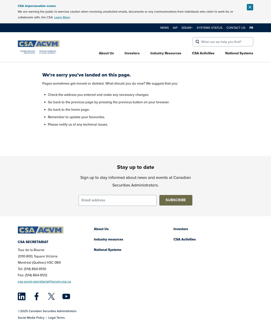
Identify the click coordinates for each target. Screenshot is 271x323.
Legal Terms (56, 317)
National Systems (239, 53)
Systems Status (209, 27)
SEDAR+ (187, 27)
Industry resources (108, 239)
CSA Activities (203, 53)
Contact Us (235, 27)
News (164, 27)
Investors (132, 53)
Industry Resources (165, 53)
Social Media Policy (31, 317)
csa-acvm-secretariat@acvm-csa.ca (44, 281)
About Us (106, 53)
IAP (175, 27)
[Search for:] (223, 42)
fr (251, 27)
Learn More (62, 17)
